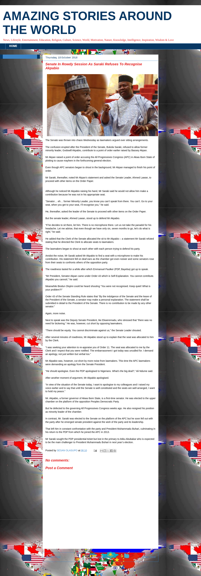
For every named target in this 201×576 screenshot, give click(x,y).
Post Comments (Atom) (107, 566)
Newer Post (52, 557)
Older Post (149, 557)
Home (101, 557)
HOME (13, 46)
